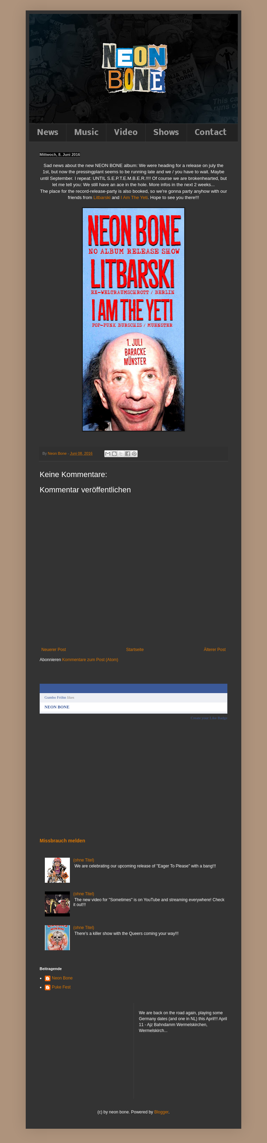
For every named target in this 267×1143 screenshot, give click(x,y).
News (47, 132)
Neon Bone (62, 978)
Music (86, 132)
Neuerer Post (53, 649)
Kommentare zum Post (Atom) (90, 659)
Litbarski (102, 197)
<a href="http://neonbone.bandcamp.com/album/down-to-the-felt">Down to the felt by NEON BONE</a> (69, 778)
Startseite (135, 649)
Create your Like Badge (209, 718)
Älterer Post (215, 649)
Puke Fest (61, 987)
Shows (166, 132)
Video (126, 132)
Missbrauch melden (62, 840)
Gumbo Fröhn (55, 697)
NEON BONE (57, 707)
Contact (211, 132)
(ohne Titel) (83, 860)
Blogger (161, 1112)
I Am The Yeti (134, 197)
